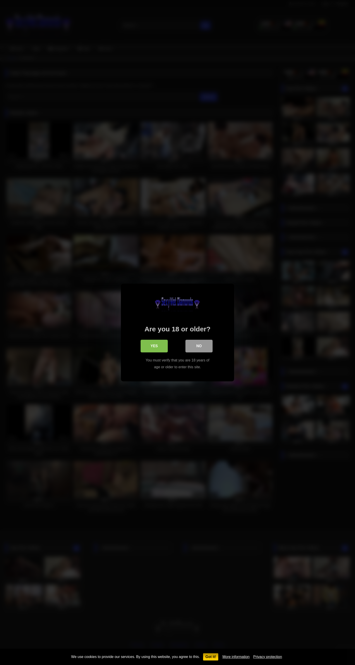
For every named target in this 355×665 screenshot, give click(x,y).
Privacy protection (267, 657)
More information (235, 657)
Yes (154, 346)
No (199, 346)
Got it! (210, 657)
